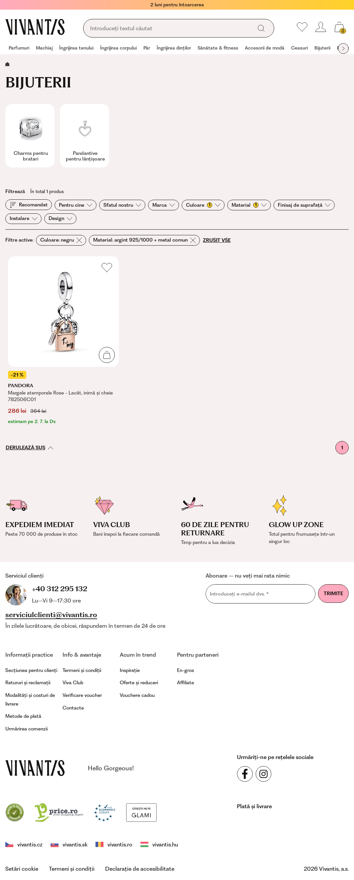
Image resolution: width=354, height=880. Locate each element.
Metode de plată (23, 716)
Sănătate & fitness (218, 48)
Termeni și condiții (82, 670)
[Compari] (14, 812)
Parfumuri (19, 48)
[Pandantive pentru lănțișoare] (84, 135)
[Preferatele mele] (302, 27)
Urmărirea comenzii (26, 729)
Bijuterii (322, 48)
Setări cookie (21, 868)
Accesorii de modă (264, 48)
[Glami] (141, 812)
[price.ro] (59, 812)
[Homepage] (35, 27)
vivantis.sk (69, 844)
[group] (19, 48)
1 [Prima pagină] (342, 448)
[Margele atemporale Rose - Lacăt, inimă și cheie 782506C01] (63, 340)
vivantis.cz (24, 844)
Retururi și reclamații (27, 683)
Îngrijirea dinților (174, 48)
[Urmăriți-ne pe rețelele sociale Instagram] (263, 774)
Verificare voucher (82, 695)
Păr (146, 48)
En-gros (185, 670)
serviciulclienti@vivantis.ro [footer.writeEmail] (51, 615)
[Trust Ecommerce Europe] (104, 812)
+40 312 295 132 (59, 589)
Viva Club (73, 683)
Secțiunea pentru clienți (31, 670)
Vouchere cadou (137, 695)
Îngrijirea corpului (118, 48)
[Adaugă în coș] (107, 355)
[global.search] (261, 28)
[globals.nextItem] (343, 48)
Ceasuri (299, 48)
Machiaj (44, 48)
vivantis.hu (159, 844)
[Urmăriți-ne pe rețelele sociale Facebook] (245, 774)
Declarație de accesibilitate (139, 868)
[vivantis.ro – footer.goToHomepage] (35, 768)
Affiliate (185, 683)
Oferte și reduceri (139, 683)
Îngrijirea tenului (76, 48)
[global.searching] (170, 28)
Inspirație (130, 670)
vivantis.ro (113, 844)
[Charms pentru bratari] (30, 135)
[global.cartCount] (339, 27)
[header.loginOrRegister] (320, 27)
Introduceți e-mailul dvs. (239, 594)
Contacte (73, 708)
